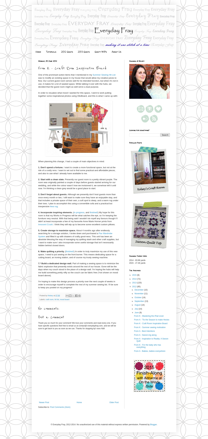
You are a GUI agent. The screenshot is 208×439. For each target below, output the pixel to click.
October (138, 297)
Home (38, 51)
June (137, 312)
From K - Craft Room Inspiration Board (150, 323)
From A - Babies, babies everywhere (149, 351)
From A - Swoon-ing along (145, 335)
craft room (50, 299)
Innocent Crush (45, 224)
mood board (64, 299)
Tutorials (51, 51)
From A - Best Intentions (144, 331)
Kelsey (50, 296)
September (140, 301)
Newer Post (44, 402)
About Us (116, 51)
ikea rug (54, 206)
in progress (79, 212)
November (139, 293)
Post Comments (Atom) (60, 407)
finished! (94, 212)
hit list (56, 299)
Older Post (114, 402)
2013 (134, 283)
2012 (134, 286)
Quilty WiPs (101, 51)
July (137, 309)
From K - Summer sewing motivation (150, 327)
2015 (134, 275)
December (139, 290)
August (138, 305)
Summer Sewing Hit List (104, 75)
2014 (134, 279)
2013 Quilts (84, 51)
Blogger (153, 424)
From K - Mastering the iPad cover (149, 316)
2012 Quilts (67, 51)
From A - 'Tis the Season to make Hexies (151, 320)
